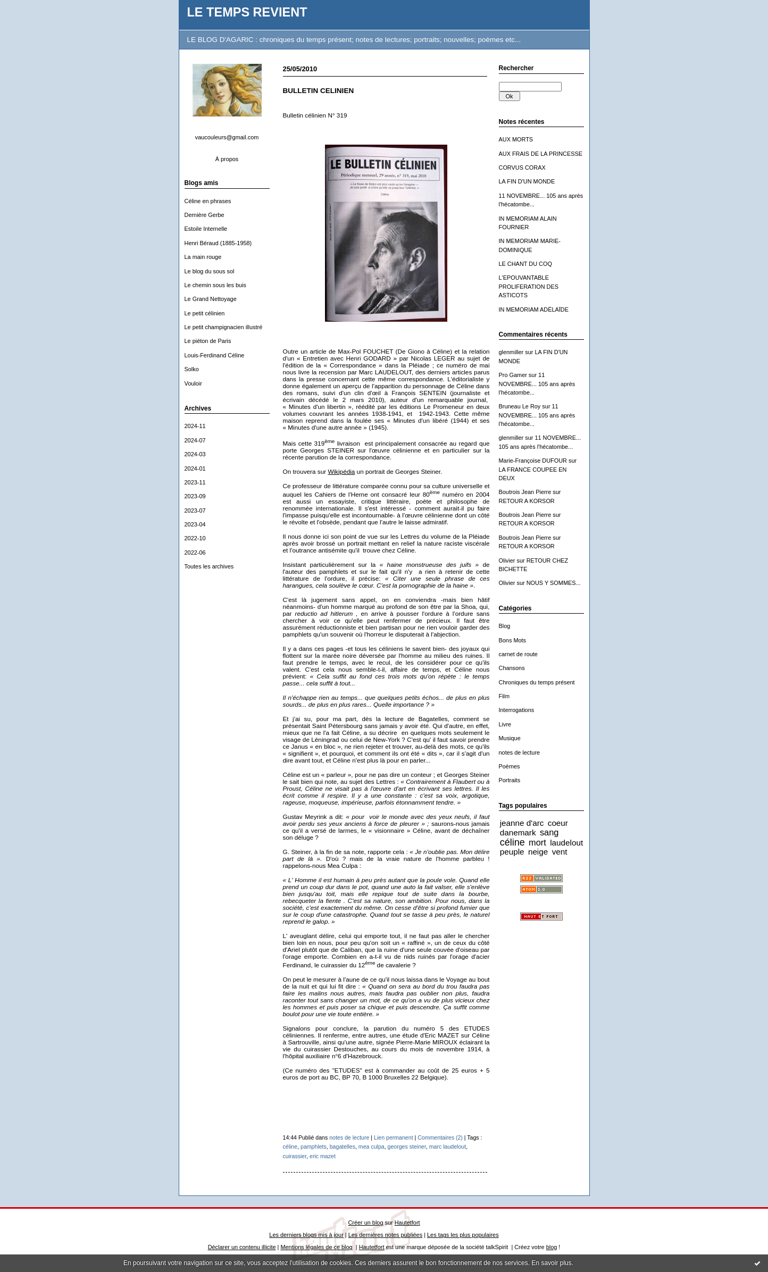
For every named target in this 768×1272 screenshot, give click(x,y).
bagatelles (342, 1146)
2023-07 (195, 510)
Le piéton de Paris (208, 341)
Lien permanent (393, 1137)
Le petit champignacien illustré (224, 327)
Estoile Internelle (206, 228)
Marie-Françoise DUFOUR (533, 460)
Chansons (512, 668)
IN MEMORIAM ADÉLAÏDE (534, 309)
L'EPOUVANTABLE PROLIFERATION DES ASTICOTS (529, 286)
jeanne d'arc (522, 822)
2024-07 (195, 440)
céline (512, 842)
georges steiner (407, 1146)
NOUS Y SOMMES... (554, 583)
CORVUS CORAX (522, 167)
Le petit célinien (205, 313)
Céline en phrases (208, 201)
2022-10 (195, 538)
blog (551, 1247)
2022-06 (195, 552)
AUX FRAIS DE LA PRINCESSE (541, 153)
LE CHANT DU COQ (525, 264)
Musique (510, 738)
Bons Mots (513, 640)
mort (537, 842)
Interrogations (517, 710)
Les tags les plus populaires (463, 1235)
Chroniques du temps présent (537, 682)
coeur (558, 822)
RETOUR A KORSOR (527, 501)
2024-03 (195, 454)
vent (559, 851)
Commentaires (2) (440, 1137)
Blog (505, 626)
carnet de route (518, 654)
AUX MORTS (516, 139)
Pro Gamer (513, 375)
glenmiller (511, 352)
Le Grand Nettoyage (211, 299)
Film (504, 696)
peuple (512, 851)
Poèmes (509, 766)
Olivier (507, 560)
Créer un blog (365, 1222)
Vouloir (193, 383)
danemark (518, 832)
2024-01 (195, 468)
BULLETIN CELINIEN (318, 91)
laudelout (566, 842)
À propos (227, 159)
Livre (505, 724)
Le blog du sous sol (210, 271)
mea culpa (371, 1146)
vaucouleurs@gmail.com (227, 137)
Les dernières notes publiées (385, 1235)
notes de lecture (519, 752)
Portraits (510, 780)
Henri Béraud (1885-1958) (218, 243)
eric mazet (323, 1156)
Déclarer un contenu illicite (242, 1247)
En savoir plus (551, 1263)
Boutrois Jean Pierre (525, 492)
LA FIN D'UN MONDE (527, 181)
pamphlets (313, 1146)
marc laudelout (447, 1146)
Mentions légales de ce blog (316, 1247)
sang (549, 832)
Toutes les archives (209, 566)
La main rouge (203, 257)
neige (538, 851)
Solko (192, 369)
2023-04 (195, 524)
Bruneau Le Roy (520, 406)
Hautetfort (407, 1222)
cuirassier (295, 1156)
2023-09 (195, 496)
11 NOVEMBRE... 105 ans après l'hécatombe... (537, 384)
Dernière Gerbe (204, 215)
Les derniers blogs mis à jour (306, 1235)
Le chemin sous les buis (215, 285)
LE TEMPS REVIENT (247, 12)
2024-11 (195, 426)
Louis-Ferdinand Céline (215, 355)
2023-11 (195, 482)
